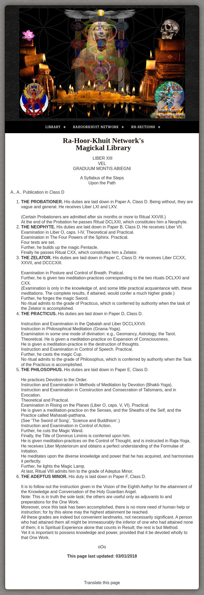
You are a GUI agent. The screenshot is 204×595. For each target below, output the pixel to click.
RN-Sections (143, 127)
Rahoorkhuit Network (96, 127)
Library (53, 127)
